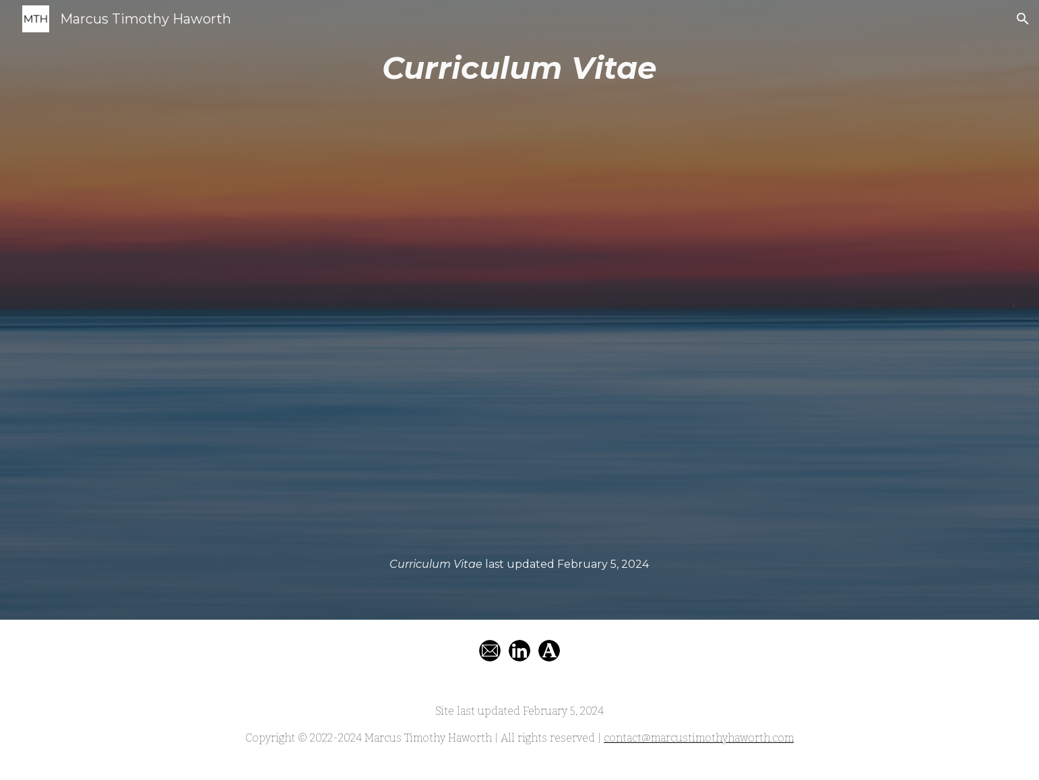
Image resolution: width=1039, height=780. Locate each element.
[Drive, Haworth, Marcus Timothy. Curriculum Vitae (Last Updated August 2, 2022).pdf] (519, 323)
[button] (1023, 19)
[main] (519, 68)
